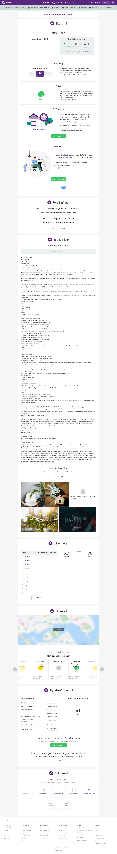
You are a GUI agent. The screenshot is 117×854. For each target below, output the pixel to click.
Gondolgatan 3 (26, 593)
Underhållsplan (26, 835)
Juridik (23, 838)
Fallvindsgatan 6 (26, 572)
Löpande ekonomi (26, 830)
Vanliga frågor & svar (82, 840)
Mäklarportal (80, 837)
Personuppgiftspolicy (100, 838)
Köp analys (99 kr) (58, 136)
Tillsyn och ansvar (45, 833)
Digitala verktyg (26, 833)
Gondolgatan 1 (26, 585)
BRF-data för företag (82, 835)
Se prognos (88, 51)
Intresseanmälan (62, 838)
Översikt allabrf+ (8, 827)
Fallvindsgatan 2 (26, 560)
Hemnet (6, 830)
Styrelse (65, 779)
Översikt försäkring (45, 827)
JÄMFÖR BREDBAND (58, 179)
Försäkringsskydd (44, 830)
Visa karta (58, 629)
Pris (5, 835)
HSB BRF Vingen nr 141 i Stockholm (58, 2)
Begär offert (25, 841)
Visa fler (39, 598)
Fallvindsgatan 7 (26, 576)
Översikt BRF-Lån (63, 827)
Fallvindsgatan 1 (26, 556)
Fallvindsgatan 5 (26, 568)
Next (102, 669)
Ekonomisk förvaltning (27, 827)
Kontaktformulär (58, 745)
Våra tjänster (95, 2)
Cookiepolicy (98, 841)
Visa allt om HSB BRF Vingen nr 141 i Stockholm (58, 14)
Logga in (106, 2)
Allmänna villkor (99, 835)
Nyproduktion (62, 835)
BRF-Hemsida (7, 833)
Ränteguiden (61, 830)
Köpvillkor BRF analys (100, 843)
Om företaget (98, 827)
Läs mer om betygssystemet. (68, 99)
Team (96, 830)
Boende (59, 779)
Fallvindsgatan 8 (26, 581)
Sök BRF (7, 821)
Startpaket (7, 838)
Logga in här (58, 476)
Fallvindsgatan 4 (26, 564)
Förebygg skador (44, 835)
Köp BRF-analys (81, 827)
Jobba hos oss (98, 833)
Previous (15, 669)
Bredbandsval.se (60, 155)
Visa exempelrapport (41, 129)
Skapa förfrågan (44, 838)
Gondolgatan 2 (26, 589)
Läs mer (58, 760)
